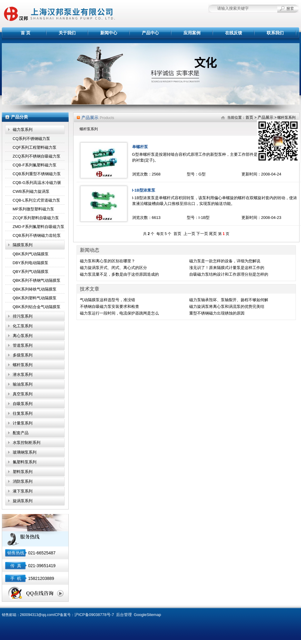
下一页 (202, 233)
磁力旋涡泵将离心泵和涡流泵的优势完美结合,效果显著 (226, 307)
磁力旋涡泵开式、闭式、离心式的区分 (113, 267)
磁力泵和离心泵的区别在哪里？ (107, 261)
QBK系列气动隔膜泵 (31, 254)
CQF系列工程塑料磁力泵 (34, 147)
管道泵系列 (22, 345)
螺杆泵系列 (22, 365)
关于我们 (67, 32)
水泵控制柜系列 (26, 442)
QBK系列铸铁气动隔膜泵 (34, 289)
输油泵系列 (22, 384)
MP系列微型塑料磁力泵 (33, 209)
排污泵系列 (22, 316)
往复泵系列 (22, 413)
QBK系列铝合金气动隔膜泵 (36, 307)
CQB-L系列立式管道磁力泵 (36, 200)
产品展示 (265, 117)
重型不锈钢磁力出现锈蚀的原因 (217, 313)
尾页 (213, 233)
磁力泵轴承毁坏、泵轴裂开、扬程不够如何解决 (228, 300)
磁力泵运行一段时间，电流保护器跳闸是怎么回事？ (119, 313)
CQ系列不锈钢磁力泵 (31, 138)
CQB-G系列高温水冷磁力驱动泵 (37, 183)
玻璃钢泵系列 (24, 452)
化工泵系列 (22, 326)
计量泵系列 (22, 423)
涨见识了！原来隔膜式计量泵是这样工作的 (226, 267)
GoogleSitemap (147, 614)
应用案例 (191, 32)
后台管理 (124, 614)
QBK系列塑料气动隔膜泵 (34, 298)
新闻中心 (108, 32)
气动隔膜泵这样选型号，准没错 (107, 300)
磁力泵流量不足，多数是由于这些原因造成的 (119, 274)
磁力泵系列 (22, 129)
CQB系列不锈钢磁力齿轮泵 (37, 235)
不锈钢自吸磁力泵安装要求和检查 (109, 306)
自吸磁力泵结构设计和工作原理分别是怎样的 (228, 274)
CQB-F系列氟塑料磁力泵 (34, 165)
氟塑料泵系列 (24, 462)
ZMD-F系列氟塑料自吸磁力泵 (38, 226)
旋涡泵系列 (22, 501)
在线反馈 (233, 32)
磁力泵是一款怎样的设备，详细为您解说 (224, 261)
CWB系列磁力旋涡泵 (31, 191)
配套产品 (21, 433)
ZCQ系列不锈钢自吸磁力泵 (36, 156)
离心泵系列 (22, 335)
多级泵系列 (22, 355)
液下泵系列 (22, 491)
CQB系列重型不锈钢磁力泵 (37, 174)
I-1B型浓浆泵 (144, 190)
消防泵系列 (22, 481)
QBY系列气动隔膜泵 (31, 271)
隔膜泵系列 (22, 245)
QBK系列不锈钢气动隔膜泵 (36, 280)
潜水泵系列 (22, 374)
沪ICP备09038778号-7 (94, 614)
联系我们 (275, 32)
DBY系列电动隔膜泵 (31, 262)
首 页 (25, 32)
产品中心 (150, 32)
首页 (249, 117)
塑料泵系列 (22, 471)
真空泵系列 (22, 394)
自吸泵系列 (22, 403)
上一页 (189, 233)
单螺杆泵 (140, 147)
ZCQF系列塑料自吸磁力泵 (36, 218)
